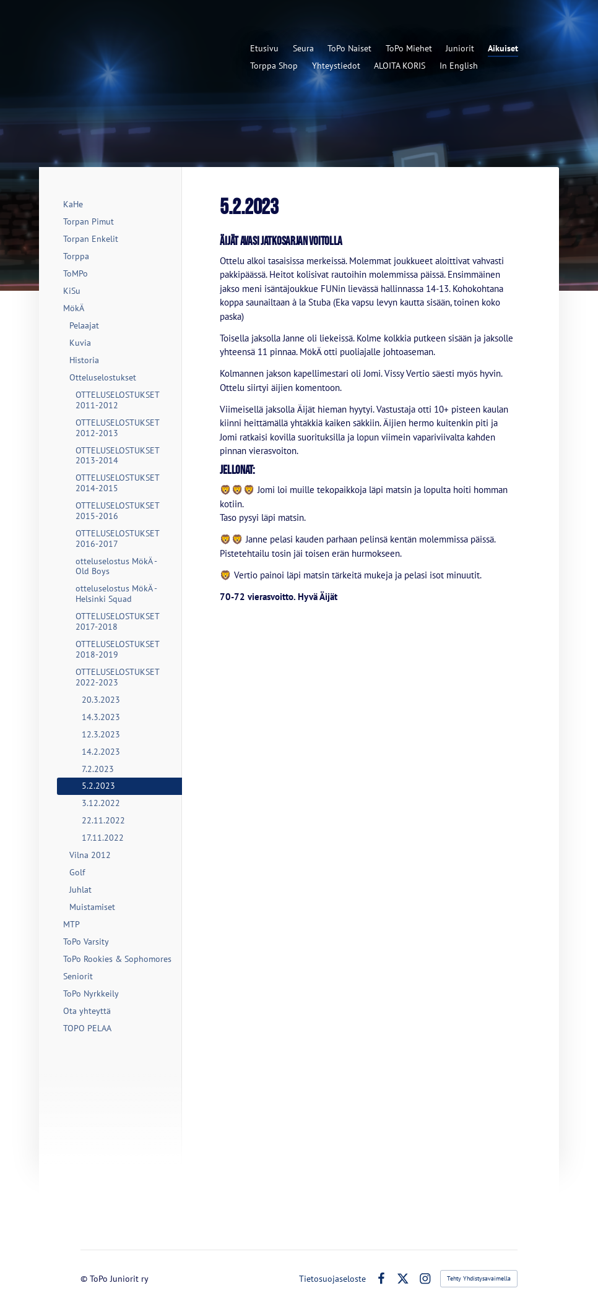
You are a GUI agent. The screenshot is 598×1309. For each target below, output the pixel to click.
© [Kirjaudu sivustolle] (85, 1278)
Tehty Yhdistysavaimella (479, 1278)
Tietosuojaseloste (332, 1278)
